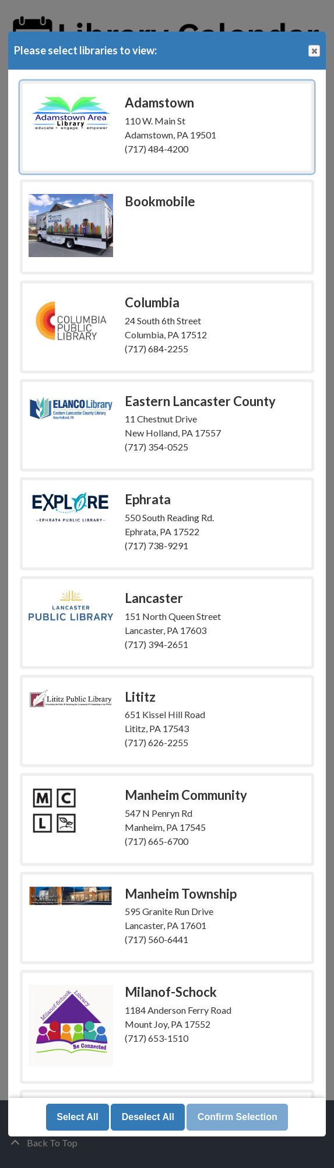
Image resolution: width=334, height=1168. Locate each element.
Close (313, 51)
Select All (77, 1117)
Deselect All (148, 1117)
